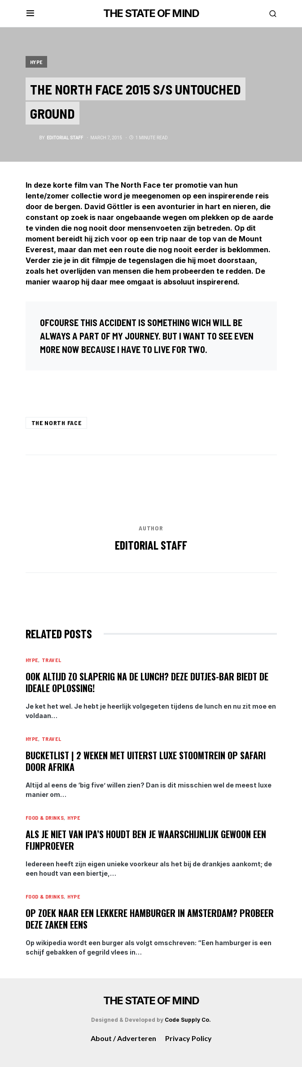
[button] (30, 13)
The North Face (56, 422)
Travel (51, 660)
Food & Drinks (45, 817)
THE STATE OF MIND (151, 13)
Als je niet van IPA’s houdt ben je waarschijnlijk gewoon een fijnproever (146, 839)
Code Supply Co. (188, 1019)
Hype (36, 62)
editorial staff (151, 545)
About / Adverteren (123, 1038)
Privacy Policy (188, 1038)
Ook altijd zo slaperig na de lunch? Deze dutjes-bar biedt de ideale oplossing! (147, 682)
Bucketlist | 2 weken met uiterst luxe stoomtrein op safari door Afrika (146, 761)
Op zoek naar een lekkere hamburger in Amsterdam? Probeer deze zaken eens (150, 918)
